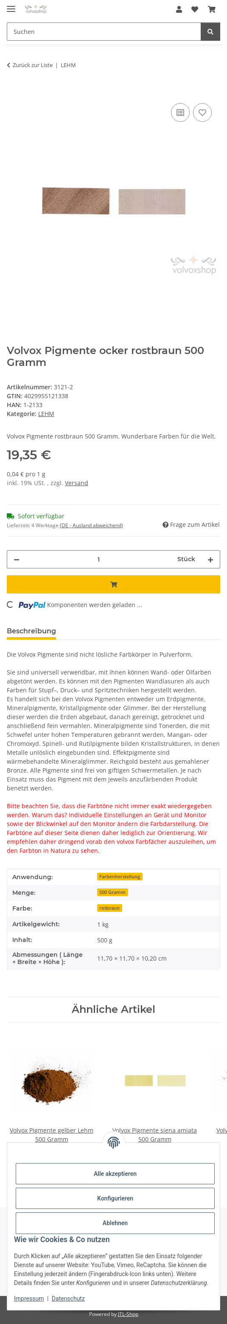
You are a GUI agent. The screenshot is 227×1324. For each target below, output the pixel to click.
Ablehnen (115, 1223)
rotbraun (109, 908)
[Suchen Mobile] (104, 31)
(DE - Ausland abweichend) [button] (91, 525)
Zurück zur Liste (33, 65)
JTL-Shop (128, 1314)
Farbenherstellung (119, 877)
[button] (179, 9)
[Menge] (98, 559)
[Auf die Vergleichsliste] (180, 112)
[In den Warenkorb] (13, 91)
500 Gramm (112, 892)
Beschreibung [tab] (31, 631)
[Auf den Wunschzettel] (202, 112)
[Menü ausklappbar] (11, 5)
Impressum (29, 1298)
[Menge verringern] (16, 559)
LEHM (46, 414)
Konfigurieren (115, 1198)
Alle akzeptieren (115, 1173)
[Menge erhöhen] (210, 559)
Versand (76, 483)
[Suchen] (210, 31)
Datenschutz (68, 1298)
